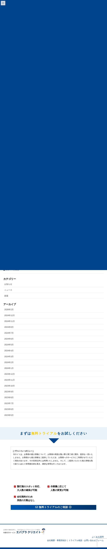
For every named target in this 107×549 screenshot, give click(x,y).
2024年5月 (9, 340)
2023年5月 (9, 410)
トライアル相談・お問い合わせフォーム (86, 535)
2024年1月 (9, 363)
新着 (6, 291)
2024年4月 (9, 345)
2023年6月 (9, 404)
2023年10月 (9, 381)
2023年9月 (9, 387)
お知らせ (8, 279)
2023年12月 (9, 369)
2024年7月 (9, 328)
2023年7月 (9, 398)
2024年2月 (9, 357)
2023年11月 (9, 375)
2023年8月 (9, 392)
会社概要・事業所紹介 (57, 535)
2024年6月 (9, 334)
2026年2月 (9, 304)
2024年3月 (9, 351)
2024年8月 (9, 322)
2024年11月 (9, 316)
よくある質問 (98, 532)
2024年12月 (9, 310)
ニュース (8, 285)
